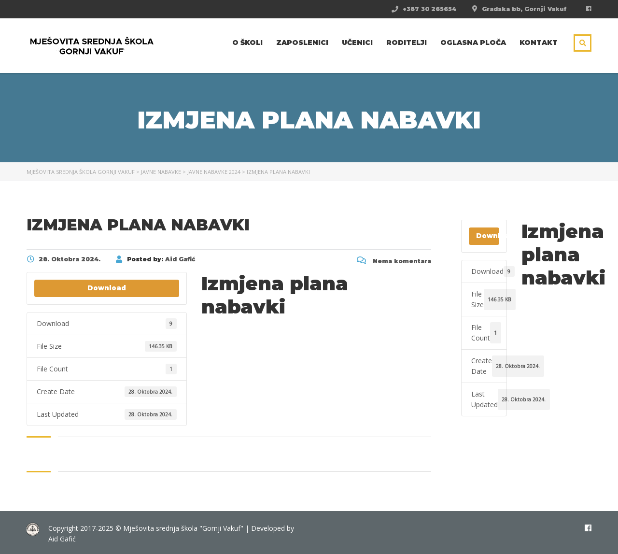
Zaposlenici (302, 42)
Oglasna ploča (473, 42)
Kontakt (539, 42)
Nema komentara (394, 261)
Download (106, 288)
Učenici (357, 42)
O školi (247, 42)
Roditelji (406, 42)
